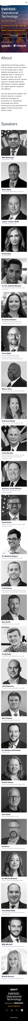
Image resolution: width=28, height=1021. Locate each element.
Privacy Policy (14, 1017)
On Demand (14, 36)
